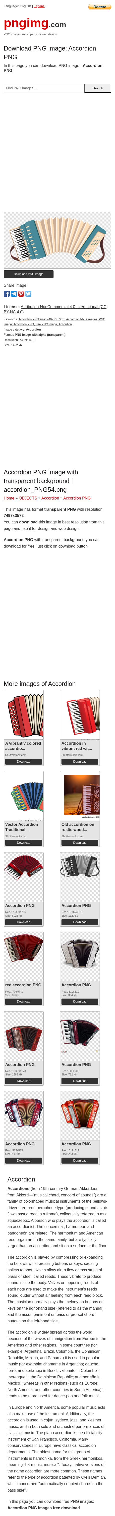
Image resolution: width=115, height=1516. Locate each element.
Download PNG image (29, 274)
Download (23, 761)
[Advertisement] (57, 154)
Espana (39, 6)
